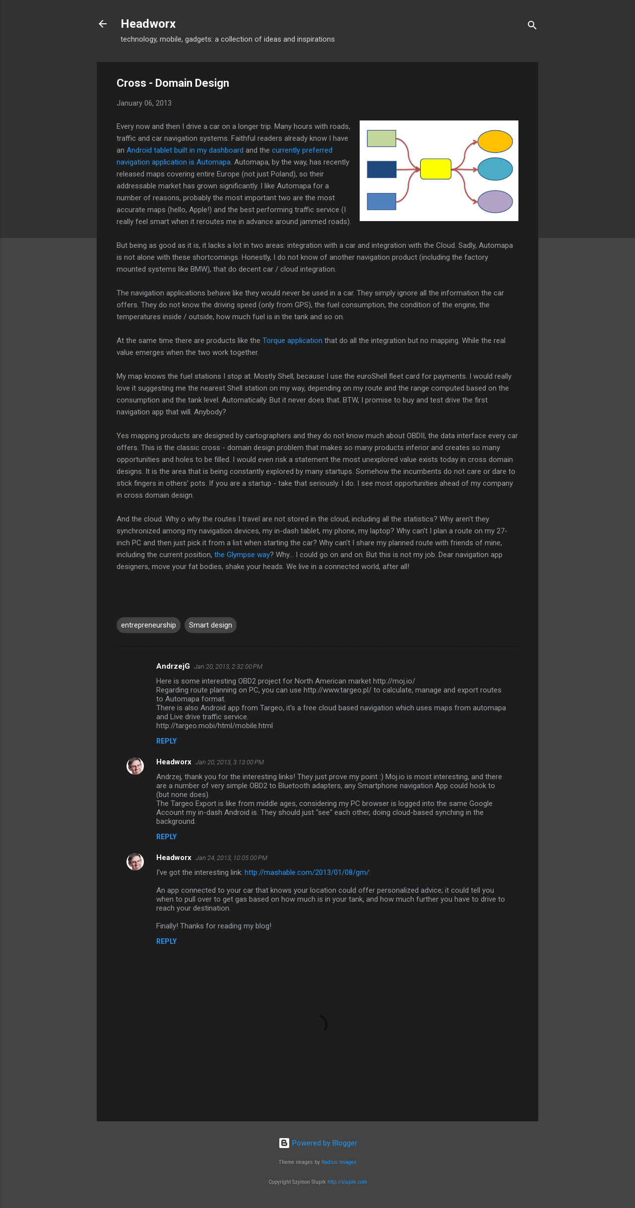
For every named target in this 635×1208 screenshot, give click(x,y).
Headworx (148, 24)
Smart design (210, 625)
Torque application (292, 340)
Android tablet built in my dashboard (185, 150)
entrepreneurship (148, 625)
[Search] (532, 27)
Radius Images (339, 1162)
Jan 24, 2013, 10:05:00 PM (231, 858)
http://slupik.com (347, 1182)
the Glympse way (242, 554)
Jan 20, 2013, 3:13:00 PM (229, 762)
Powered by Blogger (317, 1143)
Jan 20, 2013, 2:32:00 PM (228, 666)
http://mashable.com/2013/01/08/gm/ (307, 872)
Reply (166, 741)
